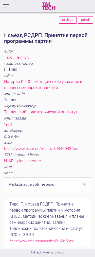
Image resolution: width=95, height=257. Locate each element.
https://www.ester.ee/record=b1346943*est (41, 148)
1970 (8, 124)
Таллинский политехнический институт (41, 112)
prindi (85, 20)
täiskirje (67, 20)
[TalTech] (49, 6)
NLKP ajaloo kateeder (22, 161)
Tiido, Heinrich (16, 57)
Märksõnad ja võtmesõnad (31, 184)
